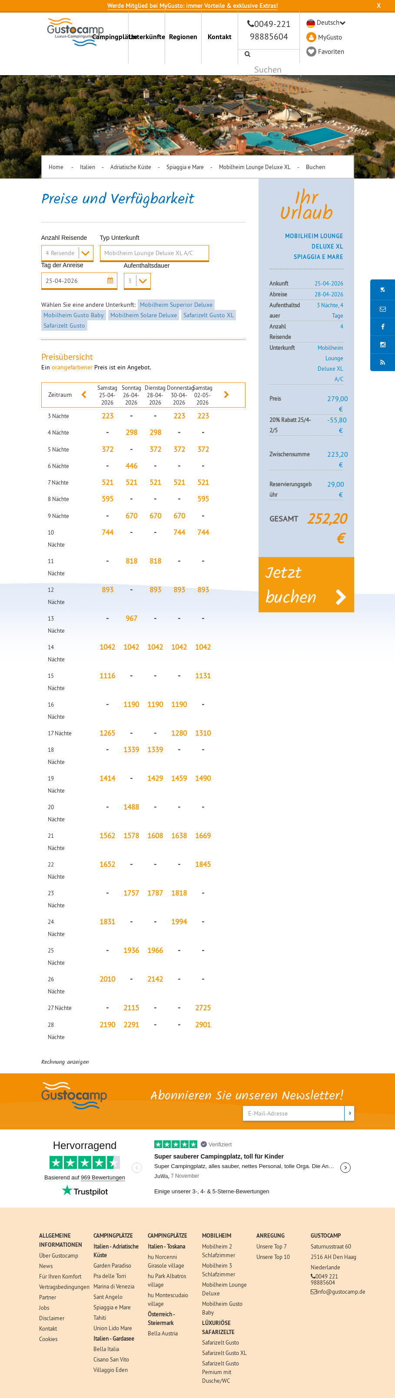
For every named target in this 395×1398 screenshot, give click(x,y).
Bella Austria (163, 1333)
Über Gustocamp (58, 1255)
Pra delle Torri (109, 1275)
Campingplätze (110, 36)
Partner (47, 1297)
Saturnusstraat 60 (331, 1246)
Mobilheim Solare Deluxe (143, 315)
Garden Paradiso (112, 1265)
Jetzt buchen (306, 586)
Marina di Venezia (113, 1286)
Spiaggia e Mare (185, 166)
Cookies (48, 1338)
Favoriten (331, 51)
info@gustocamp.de (341, 1291)
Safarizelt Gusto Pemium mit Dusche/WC (220, 1372)
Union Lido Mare (112, 1328)
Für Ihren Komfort (60, 1276)
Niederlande (325, 1267)
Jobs (44, 1307)
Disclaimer (51, 1318)
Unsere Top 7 (271, 1246)
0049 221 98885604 (324, 1279)
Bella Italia (106, 1348)
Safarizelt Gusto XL (208, 315)
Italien (87, 166)
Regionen (183, 36)
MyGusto (330, 37)
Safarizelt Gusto (64, 325)
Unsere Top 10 (273, 1256)
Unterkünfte (147, 36)
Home (57, 166)
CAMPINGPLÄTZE (113, 1235)
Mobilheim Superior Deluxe (176, 305)
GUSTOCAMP (326, 1235)
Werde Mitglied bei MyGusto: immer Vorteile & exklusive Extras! (192, 6)
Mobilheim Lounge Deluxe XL (255, 166)
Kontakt (220, 36)
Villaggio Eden (110, 1369)
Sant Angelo (108, 1296)
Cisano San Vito (111, 1359)
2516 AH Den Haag (333, 1256)
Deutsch (328, 22)
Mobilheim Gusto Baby (73, 315)
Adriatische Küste (130, 166)
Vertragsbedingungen (64, 1286)
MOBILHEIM (216, 1235)
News (46, 1265)
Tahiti (99, 1317)
